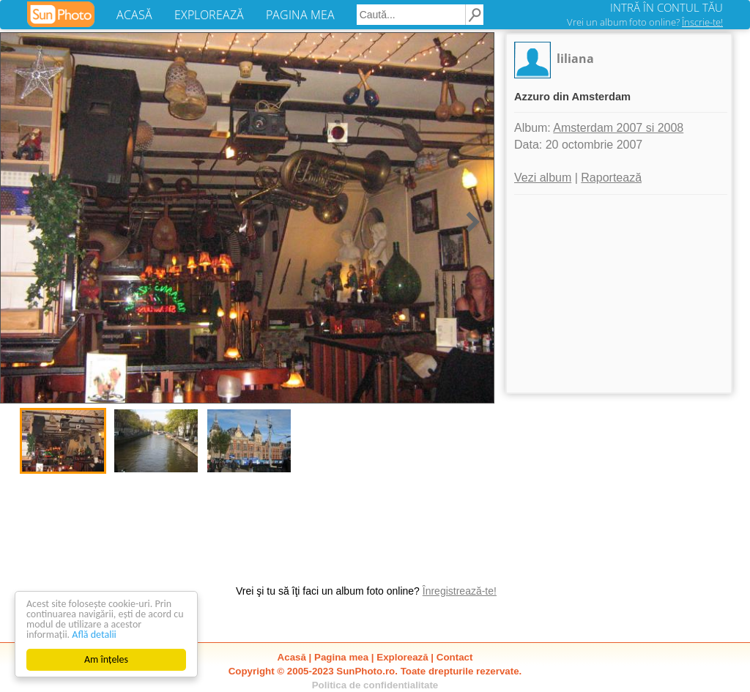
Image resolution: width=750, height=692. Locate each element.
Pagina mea (341, 657)
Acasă (292, 657)
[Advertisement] (619, 293)
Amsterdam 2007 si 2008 (618, 128)
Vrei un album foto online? (645, 22)
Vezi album (542, 177)
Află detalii (94, 634)
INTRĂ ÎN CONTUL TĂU (666, 7)
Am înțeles (106, 659)
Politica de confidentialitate (375, 685)
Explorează (402, 657)
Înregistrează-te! (460, 591)
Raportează (611, 177)
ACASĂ (134, 15)
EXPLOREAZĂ (209, 15)
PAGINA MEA (300, 15)
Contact (455, 657)
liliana (575, 59)
